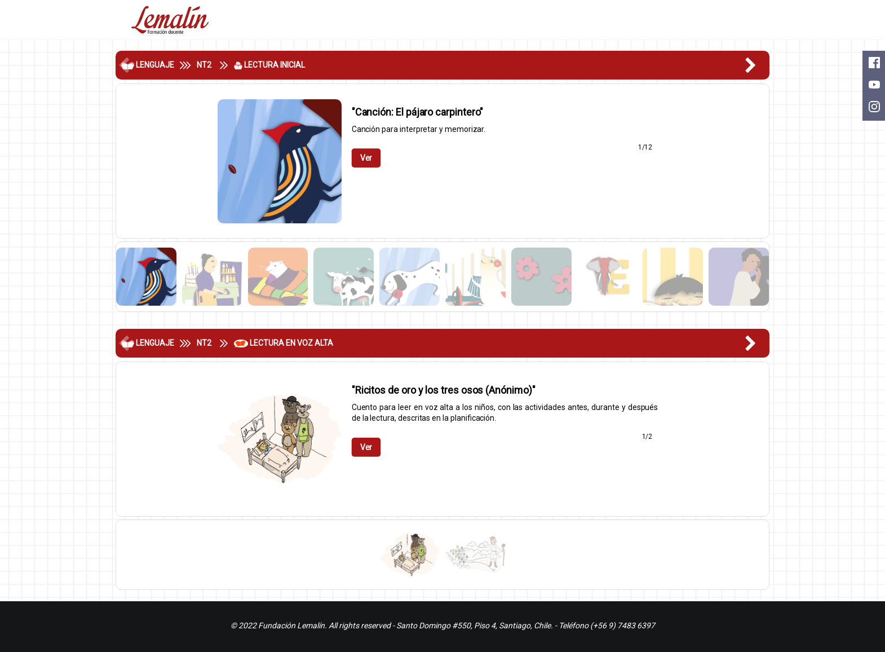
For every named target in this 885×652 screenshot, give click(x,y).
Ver (366, 157)
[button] (757, 65)
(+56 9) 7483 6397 (622, 625)
